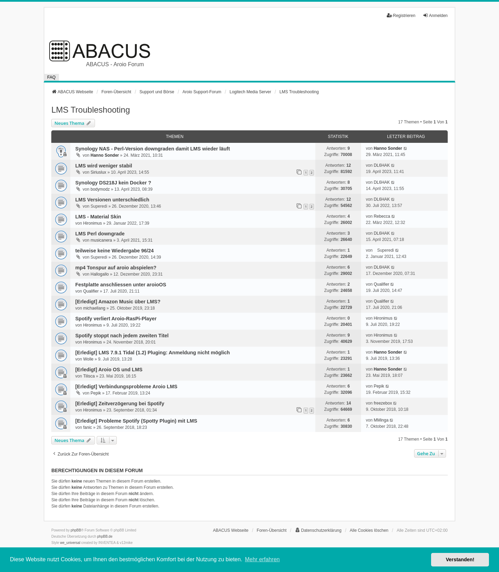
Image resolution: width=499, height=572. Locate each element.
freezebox (383, 403)
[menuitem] (318, 530)
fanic (87, 427)
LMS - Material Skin (98, 216)
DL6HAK (382, 165)
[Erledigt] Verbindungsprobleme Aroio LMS (126, 386)
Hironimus (92, 223)
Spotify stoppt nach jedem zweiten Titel (121, 335)
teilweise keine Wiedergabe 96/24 (114, 250)
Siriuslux (98, 172)
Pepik (95, 393)
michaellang (94, 308)
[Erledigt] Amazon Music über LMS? (117, 301)
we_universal (70, 543)
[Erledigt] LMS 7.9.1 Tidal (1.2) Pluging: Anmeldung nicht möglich (152, 352)
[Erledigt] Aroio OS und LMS (108, 369)
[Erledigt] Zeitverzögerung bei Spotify (119, 403)
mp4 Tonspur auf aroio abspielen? (115, 267)
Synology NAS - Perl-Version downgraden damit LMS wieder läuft (152, 148)
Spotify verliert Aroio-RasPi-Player (116, 318)
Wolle (88, 359)
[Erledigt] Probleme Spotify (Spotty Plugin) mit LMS (136, 421)
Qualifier (91, 291)
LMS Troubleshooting (90, 109)
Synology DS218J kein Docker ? (113, 182)
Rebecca (382, 216)
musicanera (101, 240)
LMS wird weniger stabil (103, 165)
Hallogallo (99, 274)
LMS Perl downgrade (99, 233)
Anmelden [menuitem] (435, 15)
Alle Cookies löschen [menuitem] (369, 530)
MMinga (381, 420)
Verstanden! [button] (460, 559)
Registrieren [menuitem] (401, 15)
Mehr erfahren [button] (262, 559)
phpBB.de (105, 536)
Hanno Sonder (104, 155)
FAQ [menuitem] (51, 77)
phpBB (76, 530)
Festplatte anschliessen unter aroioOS (120, 284)
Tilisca (89, 376)
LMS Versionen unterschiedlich (112, 199)
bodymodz (100, 189)
